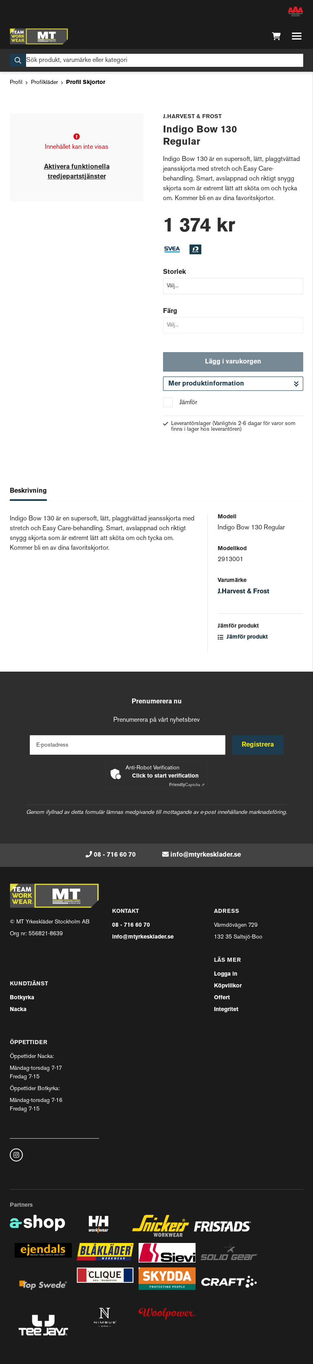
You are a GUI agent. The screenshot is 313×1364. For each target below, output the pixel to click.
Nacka (18, 1009)
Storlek (174, 272)
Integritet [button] (226, 1009)
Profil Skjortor (85, 82)
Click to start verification (165, 776)
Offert (222, 997)
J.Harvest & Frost (243, 592)
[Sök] (156, 60)
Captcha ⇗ (187, 785)
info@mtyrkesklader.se (205, 855)
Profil (16, 82)
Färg (170, 311)
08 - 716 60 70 (115, 855)
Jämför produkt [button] (243, 637)
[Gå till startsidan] (39, 36)
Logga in (225, 974)
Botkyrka (22, 997)
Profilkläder (44, 82)
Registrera (258, 745)
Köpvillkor (228, 986)
